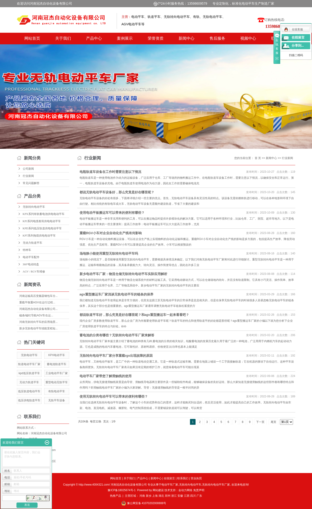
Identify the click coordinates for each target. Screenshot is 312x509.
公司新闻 (28, 168)
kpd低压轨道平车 (29, 373)
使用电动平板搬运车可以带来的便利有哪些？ (112, 212)
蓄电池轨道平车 (56, 364)
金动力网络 (185, 490)
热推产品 (115, 495)
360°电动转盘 (31, 264)
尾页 (273, 422)
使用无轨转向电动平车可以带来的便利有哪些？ (114, 396)
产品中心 (94, 38)
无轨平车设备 (56, 400)
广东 (199, 495)
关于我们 (63, 38)
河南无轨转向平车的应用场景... (38, 322)
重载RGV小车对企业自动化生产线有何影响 (111, 233)
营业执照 (196, 478)
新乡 (148, 495)
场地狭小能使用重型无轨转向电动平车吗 (109, 253)
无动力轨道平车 (32, 242)
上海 (155, 495)
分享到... (298, 45)
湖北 (161, 495)
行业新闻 (28, 176)
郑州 (167, 495)
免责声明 (198, 490)
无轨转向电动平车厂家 (216, 484)
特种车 (27, 250)
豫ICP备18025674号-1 (121, 490)
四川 (193, 495)
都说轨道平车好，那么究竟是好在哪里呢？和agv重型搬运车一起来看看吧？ (134, 315)
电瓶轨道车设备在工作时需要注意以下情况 (110, 172)
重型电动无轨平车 (56, 382)
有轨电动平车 (56, 391)
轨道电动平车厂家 (29, 364)
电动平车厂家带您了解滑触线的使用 (106, 376)
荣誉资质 (156, 38)
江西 (187, 495)
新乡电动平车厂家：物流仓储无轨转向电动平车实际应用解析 (123, 274)
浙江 (174, 495)
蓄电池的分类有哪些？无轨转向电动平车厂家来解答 (117, 335)
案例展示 (125, 38)
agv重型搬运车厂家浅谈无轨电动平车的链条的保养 (116, 294)
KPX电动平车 (56, 355)
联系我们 (182, 478)
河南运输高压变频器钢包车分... (38, 296)
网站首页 (32, 38)
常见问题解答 (31, 183)
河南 (142, 495)
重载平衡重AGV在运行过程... (37, 302)
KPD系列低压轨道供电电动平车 (42, 228)
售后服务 (217, 38)
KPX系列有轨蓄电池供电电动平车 (43, 214)
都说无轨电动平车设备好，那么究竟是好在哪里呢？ (117, 192)
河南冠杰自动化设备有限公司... (38, 309)
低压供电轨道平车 (29, 400)
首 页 (258, 158)
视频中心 (248, 38)
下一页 (260, 422)
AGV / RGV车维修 (34, 271)
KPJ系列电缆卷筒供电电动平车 (42, 221)
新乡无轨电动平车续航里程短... (38, 328)
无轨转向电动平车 (34, 206)
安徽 (180, 495)
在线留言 (169, 478)
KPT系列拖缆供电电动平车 (39, 235)
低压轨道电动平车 (29, 391)
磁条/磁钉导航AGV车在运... (36, 315)
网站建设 (158, 490)
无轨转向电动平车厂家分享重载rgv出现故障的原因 (116, 355)
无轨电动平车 (29, 355)
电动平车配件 (31, 257)
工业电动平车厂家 (56, 373)
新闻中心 (186, 38)
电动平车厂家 (169, 484)
